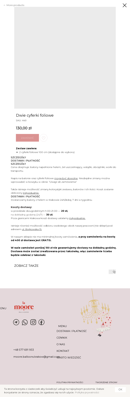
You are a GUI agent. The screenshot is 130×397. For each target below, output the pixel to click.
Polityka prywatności (87, 392)
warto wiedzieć (69, 357)
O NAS (61, 344)
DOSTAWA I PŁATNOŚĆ (72, 331)
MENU (62, 326)
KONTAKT (63, 351)
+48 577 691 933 (23, 349)
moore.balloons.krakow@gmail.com (36, 356)
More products (15, 5)
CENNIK (62, 337)
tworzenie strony (106, 382)
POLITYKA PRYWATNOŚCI (70, 382)
